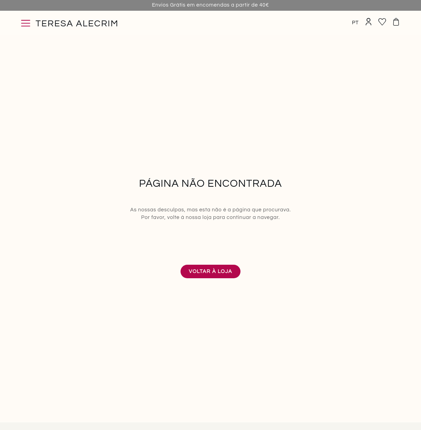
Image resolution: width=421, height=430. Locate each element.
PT (355, 22)
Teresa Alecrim (77, 23)
